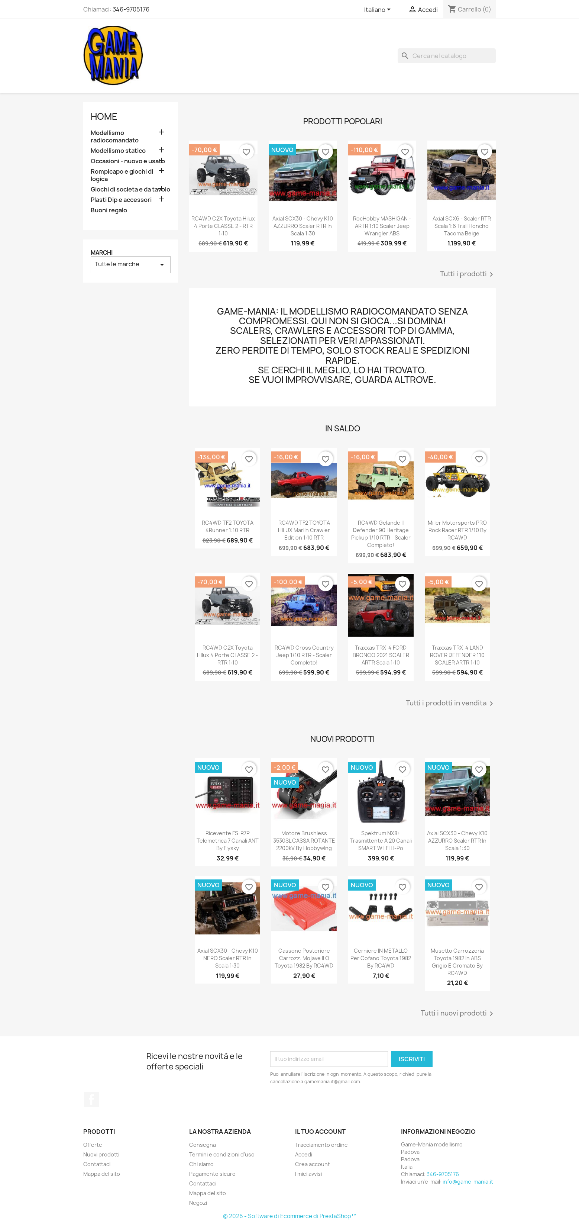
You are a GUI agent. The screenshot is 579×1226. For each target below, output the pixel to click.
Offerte (92, 1144)
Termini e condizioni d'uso (222, 1154)
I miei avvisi (308, 1173)
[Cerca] (447, 55)
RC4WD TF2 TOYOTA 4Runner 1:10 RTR (227, 526)
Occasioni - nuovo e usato (128, 161)
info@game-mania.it (468, 1181)
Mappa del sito (101, 1173)
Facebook (91, 1099)
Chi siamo (201, 1164)
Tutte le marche (130, 264)
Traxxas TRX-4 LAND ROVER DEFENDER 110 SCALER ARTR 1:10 (457, 655)
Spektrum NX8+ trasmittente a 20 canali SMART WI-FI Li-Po (381, 841)
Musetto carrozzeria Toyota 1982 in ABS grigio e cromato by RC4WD (457, 961)
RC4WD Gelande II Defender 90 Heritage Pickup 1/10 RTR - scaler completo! (381, 533)
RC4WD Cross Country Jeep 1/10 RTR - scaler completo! (304, 655)
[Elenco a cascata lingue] (378, 10)
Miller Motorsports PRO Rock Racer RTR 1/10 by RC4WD (457, 530)
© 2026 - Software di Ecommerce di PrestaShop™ (289, 1216)
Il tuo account (320, 1131)
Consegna (202, 1144)
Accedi (303, 1154)
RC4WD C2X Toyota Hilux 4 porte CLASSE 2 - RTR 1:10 (223, 226)
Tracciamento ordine (321, 1144)
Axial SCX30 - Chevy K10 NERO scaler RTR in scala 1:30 (227, 958)
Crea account (312, 1164)
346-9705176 (131, 9)
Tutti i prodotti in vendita (451, 703)
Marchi (102, 253)
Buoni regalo (109, 210)
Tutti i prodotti (468, 274)
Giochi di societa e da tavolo (130, 189)
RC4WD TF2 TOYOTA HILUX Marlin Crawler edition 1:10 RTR (304, 530)
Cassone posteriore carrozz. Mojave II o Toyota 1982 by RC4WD (304, 958)
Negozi (198, 1202)
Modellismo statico (118, 151)
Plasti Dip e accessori (121, 200)
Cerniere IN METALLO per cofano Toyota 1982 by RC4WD (380, 958)
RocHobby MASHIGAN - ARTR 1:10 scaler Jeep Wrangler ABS (382, 226)
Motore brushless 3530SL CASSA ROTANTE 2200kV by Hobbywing (304, 841)
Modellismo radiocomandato (115, 136)
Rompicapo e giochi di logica (122, 175)
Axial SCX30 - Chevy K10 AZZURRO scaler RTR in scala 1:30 (302, 226)
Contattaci (96, 1164)
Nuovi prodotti (101, 1154)
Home (104, 116)
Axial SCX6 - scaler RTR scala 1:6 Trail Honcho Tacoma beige (462, 226)
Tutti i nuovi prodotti (458, 1013)
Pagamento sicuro (212, 1173)
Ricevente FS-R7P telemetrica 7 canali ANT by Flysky (228, 841)
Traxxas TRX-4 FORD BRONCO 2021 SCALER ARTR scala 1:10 (381, 655)
